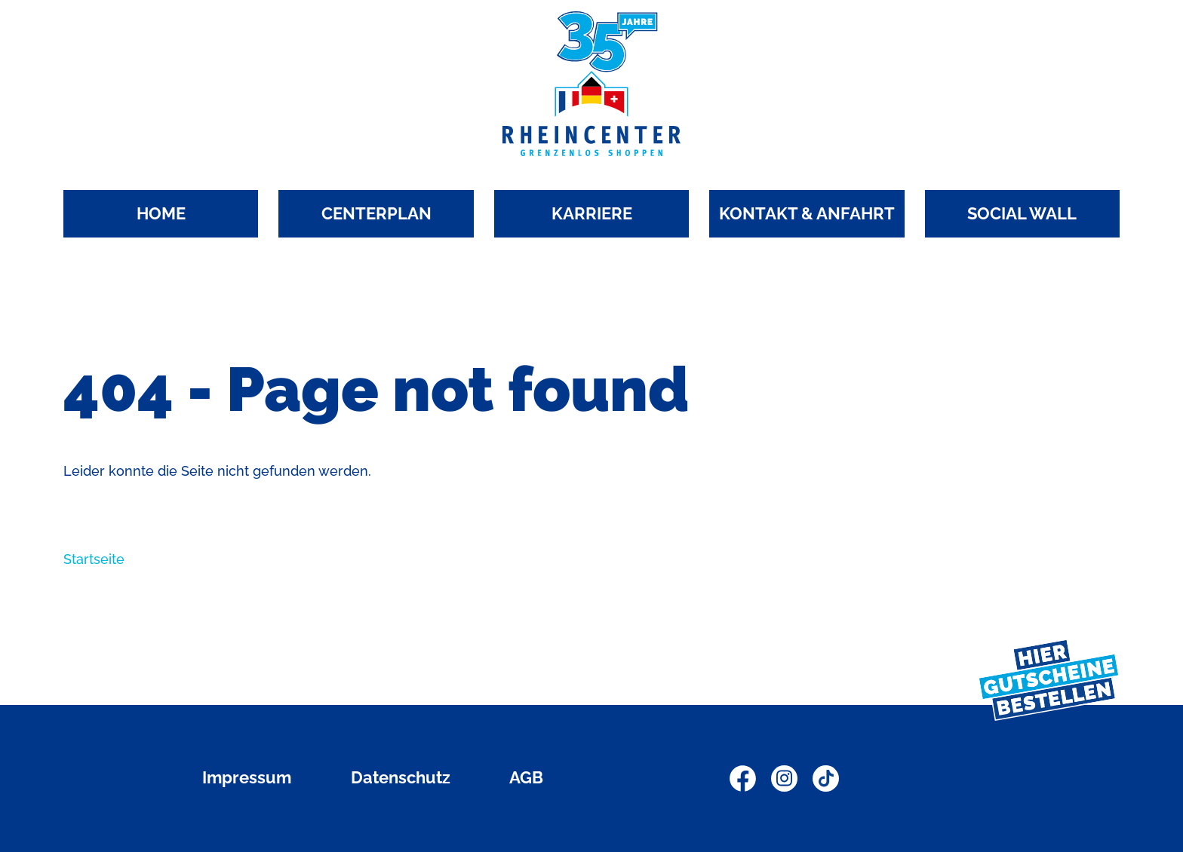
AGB (526, 777)
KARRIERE (592, 213)
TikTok (826, 778)
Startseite (93, 559)
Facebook (743, 778)
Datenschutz (400, 777)
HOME (161, 213)
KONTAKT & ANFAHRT (807, 213)
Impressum (246, 777)
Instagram (784, 778)
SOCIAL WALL (1022, 213)
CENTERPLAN (376, 213)
